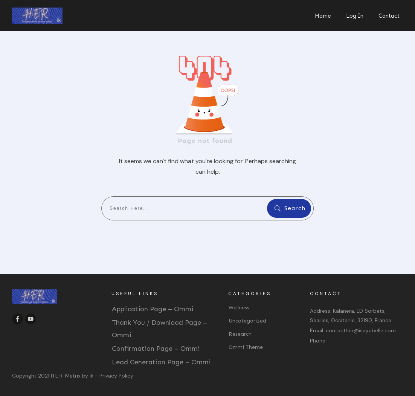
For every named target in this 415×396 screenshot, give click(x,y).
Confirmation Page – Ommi (156, 348)
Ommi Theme (246, 347)
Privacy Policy (116, 375)
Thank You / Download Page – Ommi (159, 328)
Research (240, 334)
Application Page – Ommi (152, 309)
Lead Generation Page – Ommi (161, 362)
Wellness (239, 307)
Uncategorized (247, 321)
